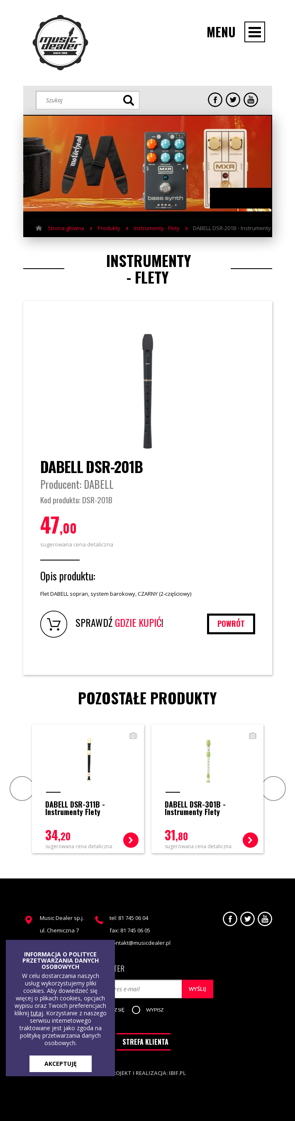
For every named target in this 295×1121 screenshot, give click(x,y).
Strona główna (66, 228)
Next (249, 198)
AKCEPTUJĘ (60, 1064)
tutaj (37, 1013)
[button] (155, 1010)
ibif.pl (177, 1073)
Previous (233, 198)
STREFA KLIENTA (145, 1042)
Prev (21, 788)
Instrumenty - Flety (157, 228)
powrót (231, 623)
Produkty (109, 228)
